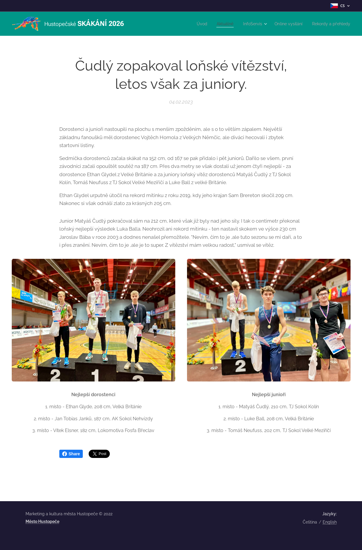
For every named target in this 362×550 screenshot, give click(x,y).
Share (71, 453)
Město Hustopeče (42, 521)
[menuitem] (194, 23)
